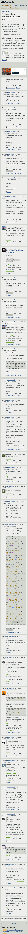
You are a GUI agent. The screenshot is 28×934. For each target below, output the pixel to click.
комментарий (11, 92)
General (9, 11)
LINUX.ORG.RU (7, 2)
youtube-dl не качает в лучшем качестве (11, 16)
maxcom (8, 240)
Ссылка (4, 60)
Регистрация (19, 5)
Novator (8, 723)
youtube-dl (6, 21)
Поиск (17, 8)
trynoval (8, 674)
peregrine (8, 773)
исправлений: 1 (9, 342)
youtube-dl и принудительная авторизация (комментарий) (14, 250)
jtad (7, 52)
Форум (7, 8)
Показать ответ (11, 88)
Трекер (12, 8)
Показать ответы (11, 149)
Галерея (8, 5)
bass (7, 855)
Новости (3, 5)
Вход (25, 5)
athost (8, 264)
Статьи (3, 8)
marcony (8, 459)
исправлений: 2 (9, 271)
